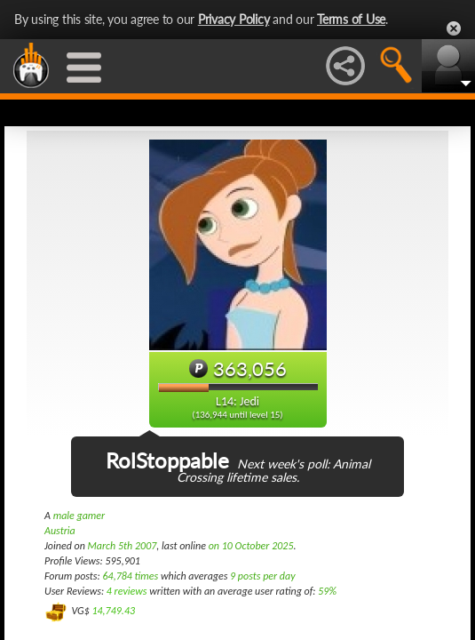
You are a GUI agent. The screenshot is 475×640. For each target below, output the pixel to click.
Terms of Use (351, 19)
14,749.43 (113, 610)
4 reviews (127, 591)
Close (454, 28)
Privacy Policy (234, 19)
